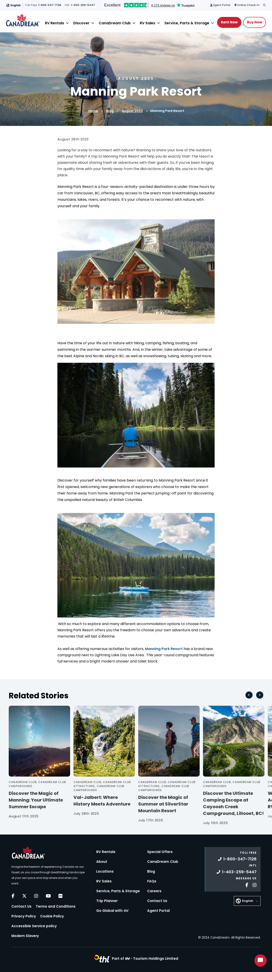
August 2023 (132, 111)
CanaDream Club (115, 23)
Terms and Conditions (55, 906)
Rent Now (229, 22)
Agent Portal (158, 910)
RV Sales (147, 23)
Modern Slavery (25, 935)
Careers (154, 891)
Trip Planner (107, 900)
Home (93, 111)
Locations (105, 871)
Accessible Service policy (34, 926)
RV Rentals (54, 23)
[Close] (67, 23)
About (101, 861)
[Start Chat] (260, 960)
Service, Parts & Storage (186, 23)
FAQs (151, 881)
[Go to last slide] (249, 695)
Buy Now (254, 22)
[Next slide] (259, 695)
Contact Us (21, 906)
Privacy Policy (23, 916)
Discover (81, 23)
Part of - (145, 958)
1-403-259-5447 (237, 872)
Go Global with (112, 910)
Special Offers (160, 851)
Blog (110, 111)
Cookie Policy (52, 916)
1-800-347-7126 (237, 859)
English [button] (15, 5)
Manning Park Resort (164, 648)
